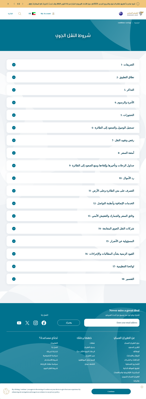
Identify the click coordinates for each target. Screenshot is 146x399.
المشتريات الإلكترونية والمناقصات (126, 372)
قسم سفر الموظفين (87, 359)
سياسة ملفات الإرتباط (49, 364)
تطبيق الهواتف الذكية (131, 368)
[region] (73, 391)
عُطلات (92, 343)
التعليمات (54, 343)
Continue (111, 391)
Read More (27, 3)
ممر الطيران (90, 355)
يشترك (69, 322)
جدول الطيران (89, 347)
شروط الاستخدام (51, 359)
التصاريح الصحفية (132, 364)
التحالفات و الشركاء (131, 359)
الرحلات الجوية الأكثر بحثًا (86, 351)
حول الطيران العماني (131, 343)
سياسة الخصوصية (50, 355)
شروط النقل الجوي (51, 368)
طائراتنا (136, 380)
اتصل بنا (54, 347)
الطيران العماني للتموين (130, 376)
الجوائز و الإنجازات (133, 355)
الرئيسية (136, 23)
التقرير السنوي (133, 347)
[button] (14, 3)
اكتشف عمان (90, 364)
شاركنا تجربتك (52, 351)
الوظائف (136, 351)
